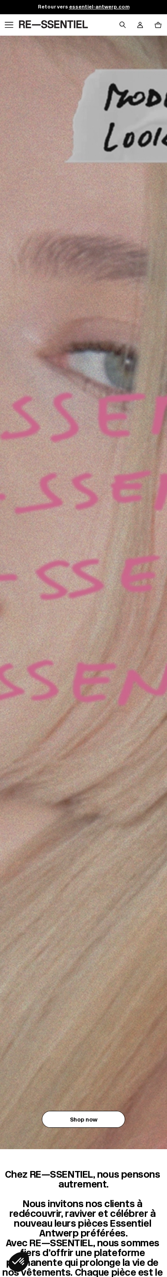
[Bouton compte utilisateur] (140, 25)
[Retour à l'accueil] (53, 24)
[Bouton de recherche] (122, 25)
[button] (18, 1262)
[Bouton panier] (158, 25)
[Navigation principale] (9, 25)
